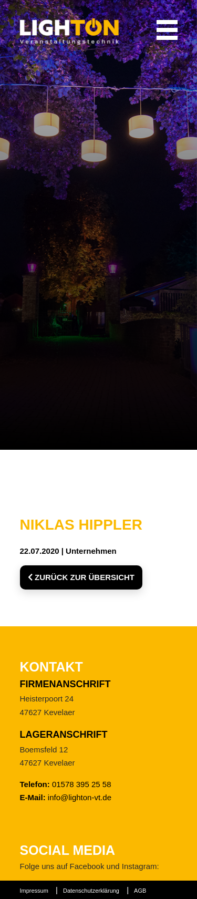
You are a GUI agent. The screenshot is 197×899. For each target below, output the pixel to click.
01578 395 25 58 (81, 784)
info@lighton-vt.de (79, 797)
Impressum (34, 890)
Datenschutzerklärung (91, 890)
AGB (140, 890)
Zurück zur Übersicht (81, 577)
